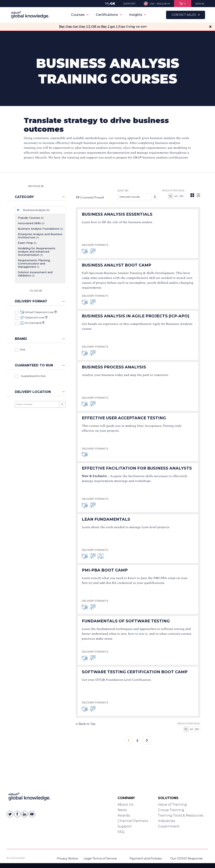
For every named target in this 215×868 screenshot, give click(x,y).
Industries (166, 821)
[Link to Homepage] (29, 797)
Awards (124, 815)
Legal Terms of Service (100, 858)
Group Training (171, 810)
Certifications (109, 15)
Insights (137, 15)
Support (125, 826)
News (122, 810)
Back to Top (85, 724)
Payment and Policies (146, 858)
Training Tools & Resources (180, 815)
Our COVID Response (186, 858)
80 (182, 196)
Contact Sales (186, 15)
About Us (125, 804)
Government (169, 826)
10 (170, 196)
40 (176, 196)
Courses (80, 15)
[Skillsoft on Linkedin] (24, 814)
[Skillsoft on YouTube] (32, 814)
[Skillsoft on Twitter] (10, 814)
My (110, 3)
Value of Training (172, 804)
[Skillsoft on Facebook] (17, 814)
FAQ (121, 832)
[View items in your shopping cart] (182, 3)
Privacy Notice (67, 858)
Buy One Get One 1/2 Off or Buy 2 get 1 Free (92, 26)
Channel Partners (133, 821)
